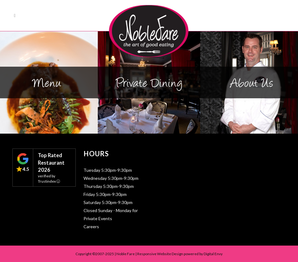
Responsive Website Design (160, 253)
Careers (91, 226)
